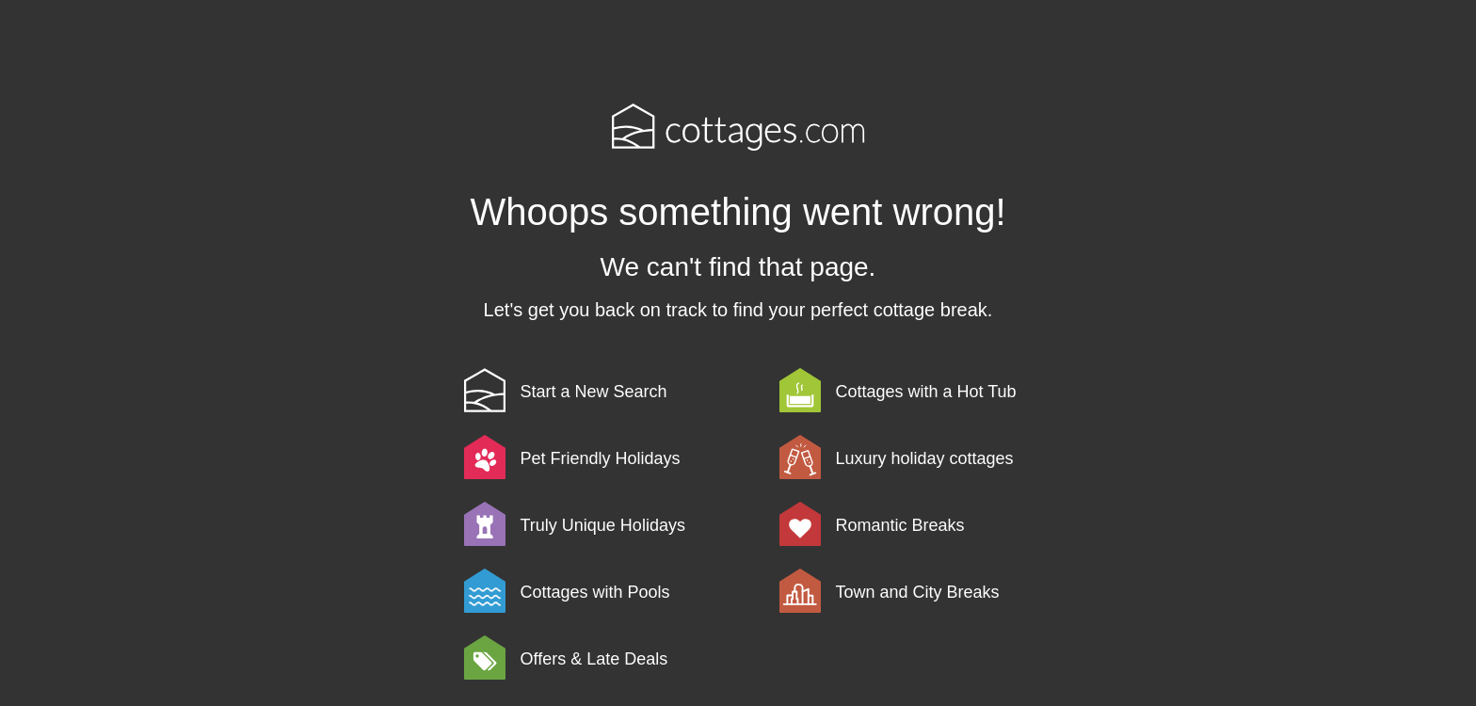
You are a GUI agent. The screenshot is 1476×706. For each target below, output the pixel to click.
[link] (618, 390)
